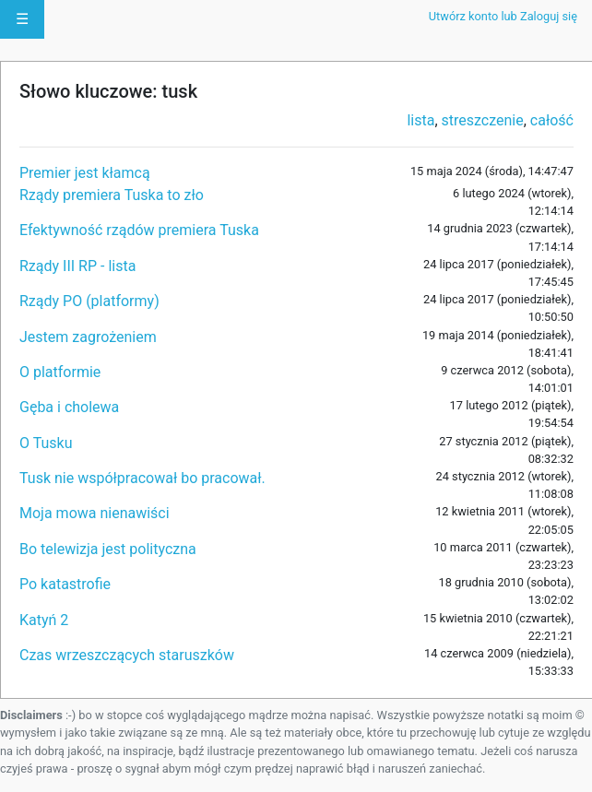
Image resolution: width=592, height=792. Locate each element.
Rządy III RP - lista (77, 266)
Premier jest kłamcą (84, 173)
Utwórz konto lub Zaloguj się (503, 16)
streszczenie (483, 120)
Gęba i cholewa (69, 407)
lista (420, 120)
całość (552, 120)
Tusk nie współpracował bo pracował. (142, 478)
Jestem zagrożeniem (88, 337)
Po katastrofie (65, 584)
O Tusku (45, 443)
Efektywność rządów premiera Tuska (139, 230)
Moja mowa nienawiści (94, 513)
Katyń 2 (43, 620)
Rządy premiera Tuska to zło (111, 195)
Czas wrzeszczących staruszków (126, 655)
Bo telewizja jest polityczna (107, 549)
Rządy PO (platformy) (89, 301)
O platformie (60, 372)
